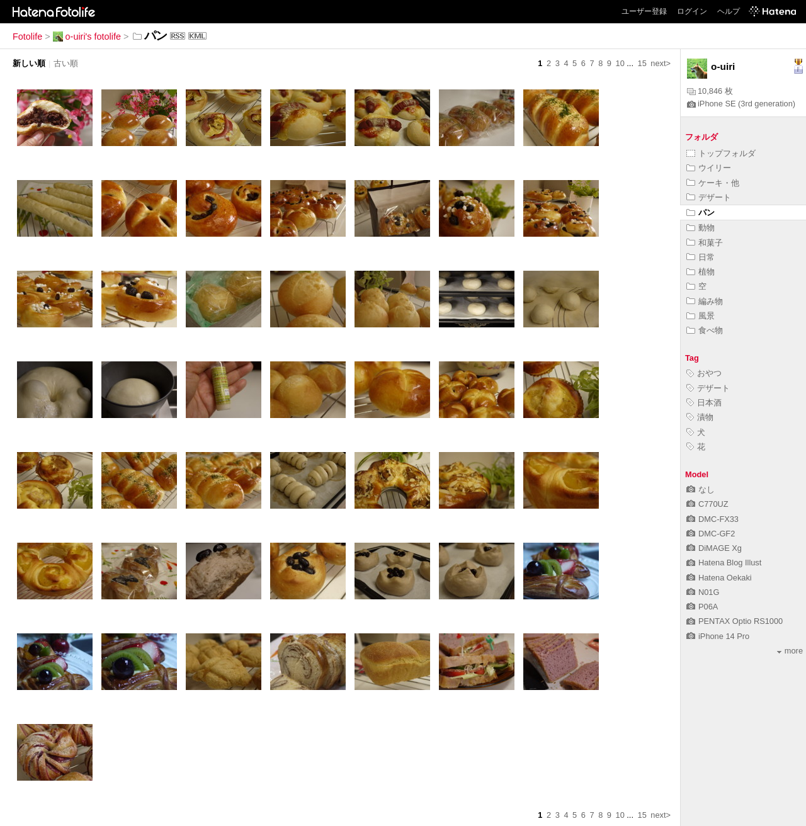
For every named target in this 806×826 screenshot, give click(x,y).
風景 (700, 315)
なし (700, 489)
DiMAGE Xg (714, 548)
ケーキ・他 (712, 183)
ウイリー (708, 168)
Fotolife (27, 36)
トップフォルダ (721, 153)
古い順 (66, 63)
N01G (702, 592)
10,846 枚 (710, 91)
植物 (700, 271)
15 (642, 63)
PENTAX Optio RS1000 (734, 621)
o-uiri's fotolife (87, 36)
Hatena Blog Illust (723, 562)
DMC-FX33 (712, 519)
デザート (708, 197)
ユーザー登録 (644, 11)
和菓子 (704, 242)
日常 (700, 257)
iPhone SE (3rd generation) (741, 103)
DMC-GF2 (710, 533)
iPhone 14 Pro (717, 636)
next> (660, 63)
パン (700, 212)
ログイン (692, 11)
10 (620, 63)
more (790, 650)
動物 (700, 227)
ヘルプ (728, 11)
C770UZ (707, 504)
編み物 (704, 301)
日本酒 (704, 402)
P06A (702, 606)
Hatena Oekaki (719, 577)
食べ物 (704, 330)
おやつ (704, 373)
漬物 (699, 417)
